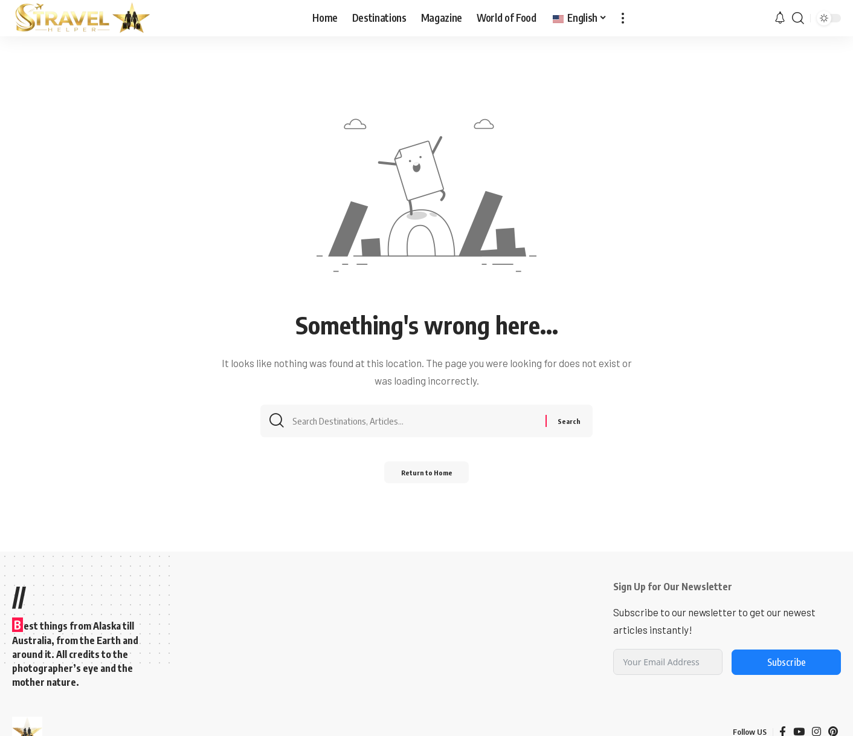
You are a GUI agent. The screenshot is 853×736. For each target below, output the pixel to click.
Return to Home (427, 476)
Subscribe (786, 662)
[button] (622, 18)
